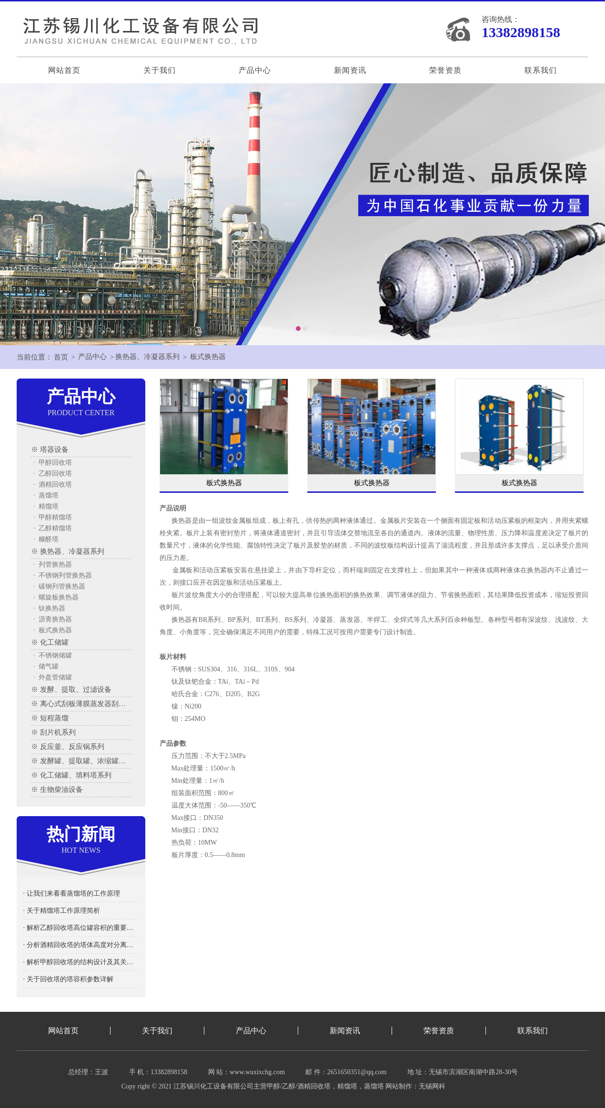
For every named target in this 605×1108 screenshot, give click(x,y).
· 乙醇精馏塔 (52, 528)
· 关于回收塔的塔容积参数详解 (68, 979)
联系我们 (540, 70)
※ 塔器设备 (50, 449)
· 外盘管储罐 (52, 677)
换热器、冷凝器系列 (148, 357)
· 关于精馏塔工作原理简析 (61, 910)
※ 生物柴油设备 (57, 789)
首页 (61, 357)
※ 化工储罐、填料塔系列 (71, 775)
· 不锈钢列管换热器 (62, 575)
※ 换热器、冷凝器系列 (67, 551)
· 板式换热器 (52, 630)
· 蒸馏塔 (46, 495)
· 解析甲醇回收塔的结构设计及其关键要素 (81, 962)
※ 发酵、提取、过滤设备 (71, 689)
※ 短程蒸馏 (50, 718)
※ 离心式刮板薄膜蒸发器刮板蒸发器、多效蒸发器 (81, 704)
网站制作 (398, 1086)
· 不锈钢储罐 (52, 655)
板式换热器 (208, 357)
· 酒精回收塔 (52, 484)
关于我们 (159, 70)
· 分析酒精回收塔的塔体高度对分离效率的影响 (81, 944)
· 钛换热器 (49, 608)
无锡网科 (432, 1086)
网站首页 (64, 70)
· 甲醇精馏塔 (52, 517)
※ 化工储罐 (50, 642)
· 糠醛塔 (46, 539)
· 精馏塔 (46, 506)
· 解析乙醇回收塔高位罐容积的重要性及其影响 (81, 927)
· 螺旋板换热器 (56, 597)
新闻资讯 (350, 70)
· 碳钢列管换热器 (59, 586)
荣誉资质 (445, 70)
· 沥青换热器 (52, 619)
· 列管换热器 (52, 564)
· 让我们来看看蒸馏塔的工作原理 (71, 893)
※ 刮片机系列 (53, 732)
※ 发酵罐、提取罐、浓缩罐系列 (81, 761)
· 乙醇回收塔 (52, 473)
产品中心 (255, 70)
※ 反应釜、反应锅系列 (67, 746)
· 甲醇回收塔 (52, 462)
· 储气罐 (46, 666)
